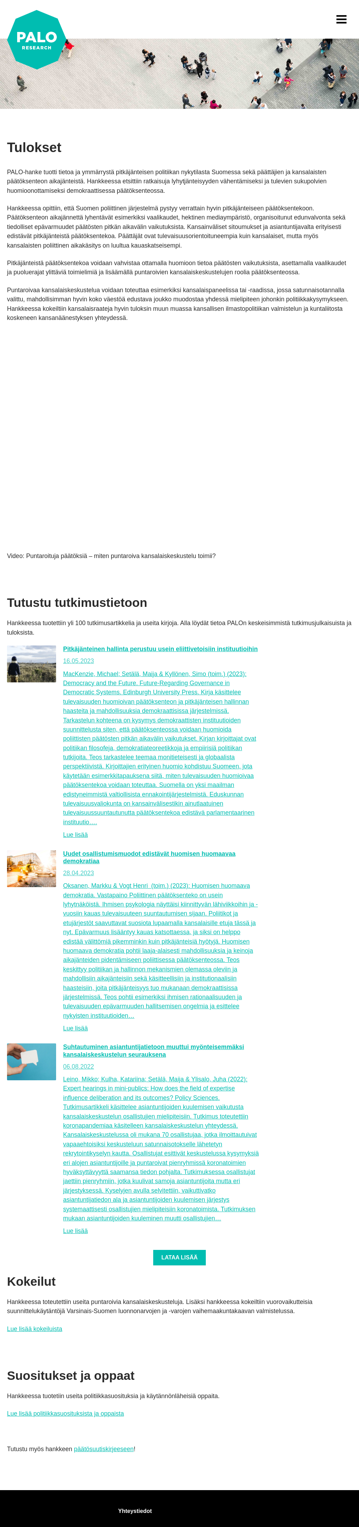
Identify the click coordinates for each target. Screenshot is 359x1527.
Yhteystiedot (135, 1511)
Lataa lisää (179, 1257)
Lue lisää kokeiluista (34, 1328)
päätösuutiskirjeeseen (104, 1449)
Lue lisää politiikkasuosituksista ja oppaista (65, 1413)
